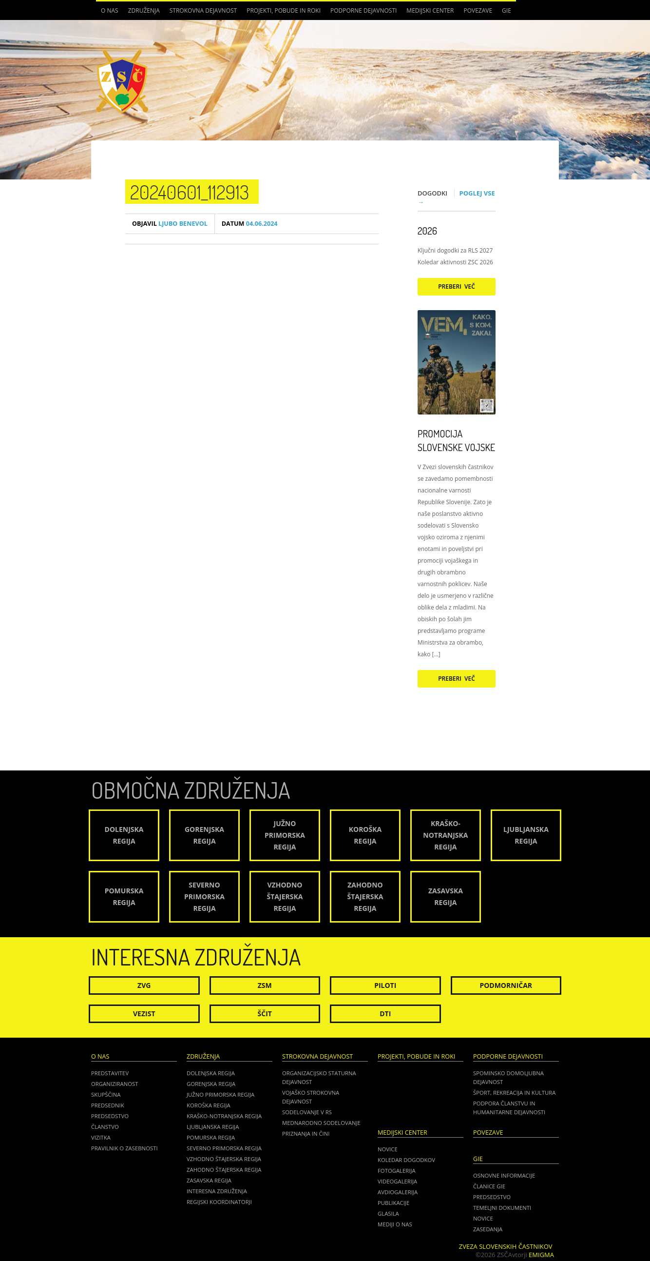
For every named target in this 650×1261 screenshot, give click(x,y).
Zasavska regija (209, 1180)
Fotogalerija (397, 1170)
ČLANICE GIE (489, 1186)
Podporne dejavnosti (363, 10)
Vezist (144, 1013)
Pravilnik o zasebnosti (124, 1148)
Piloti (385, 985)
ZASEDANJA (487, 1229)
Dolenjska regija (211, 1073)
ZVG (144, 985)
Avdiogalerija (398, 1192)
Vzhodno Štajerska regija (224, 1158)
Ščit (265, 1013)
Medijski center (430, 10)
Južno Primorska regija (220, 1094)
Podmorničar (505, 985)
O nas (109, 10)
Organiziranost (114, 1083)
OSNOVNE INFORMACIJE (504, 1175)
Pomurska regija (211, 1137)
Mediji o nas (395, 1224)
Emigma (541, 1254)
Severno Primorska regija (224, 1148)
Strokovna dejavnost (203, 10)
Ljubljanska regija (213, 1126)
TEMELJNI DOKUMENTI (502, 1207)
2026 (427, 230)
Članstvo (105, 1126)
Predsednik (107, 1105)
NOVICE (483, 1218)
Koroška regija (208, 1105)
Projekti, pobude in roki (284, 10)
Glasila (388, 1213)
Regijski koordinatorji (219, 1201)
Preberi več (456, 286)
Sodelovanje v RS (307, 1112)
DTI (385, 1013)
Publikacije (393, 1202)
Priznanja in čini (305, 1133)
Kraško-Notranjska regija (224, 1116)
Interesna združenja (217, 1191)
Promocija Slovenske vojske (456, 440)
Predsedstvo (110, 1116)
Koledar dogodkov (406, 1159)
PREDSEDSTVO (492, 1197)
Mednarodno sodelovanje (321, 1122)
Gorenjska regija (211, 1083)
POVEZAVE (477, 10)
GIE (506, 10)
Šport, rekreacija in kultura (514, 1092)
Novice (388, 1149)
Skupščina (105, 1094)
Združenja (144, 10)
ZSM (265, 985)
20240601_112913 (189, 191)
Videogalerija (397, 1181)
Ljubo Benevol (170, 223)
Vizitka (101, 1137)
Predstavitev (110, 1073)
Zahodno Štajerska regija (224, 1169)
